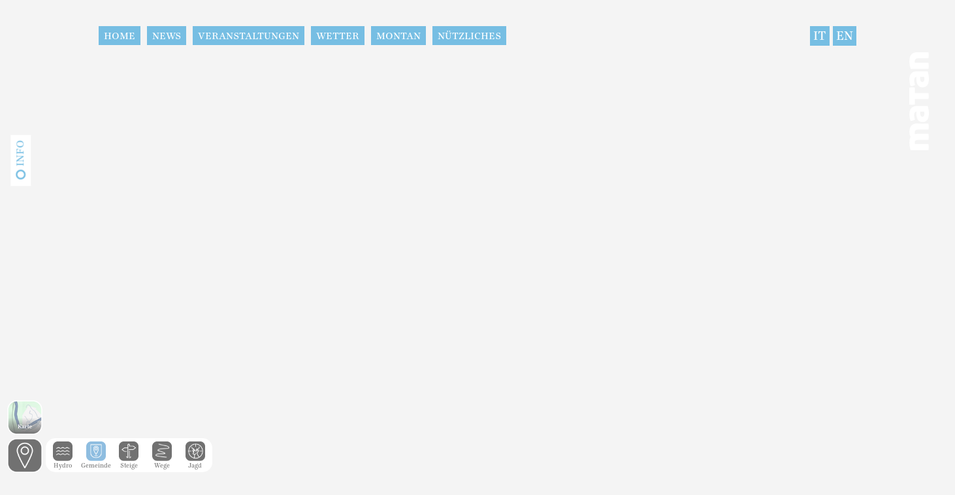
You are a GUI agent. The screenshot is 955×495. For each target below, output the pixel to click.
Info (20, 153)
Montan (398, 36)
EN (844, 36)
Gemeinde (96, 462)
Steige (128, 462)
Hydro (63, 462)
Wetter (337, 36)
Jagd (195, 462)
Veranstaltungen (248, 36)
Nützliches (469, 36)
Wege (162, 462)
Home (119, 36)
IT (819, 36)
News (166, 36)
